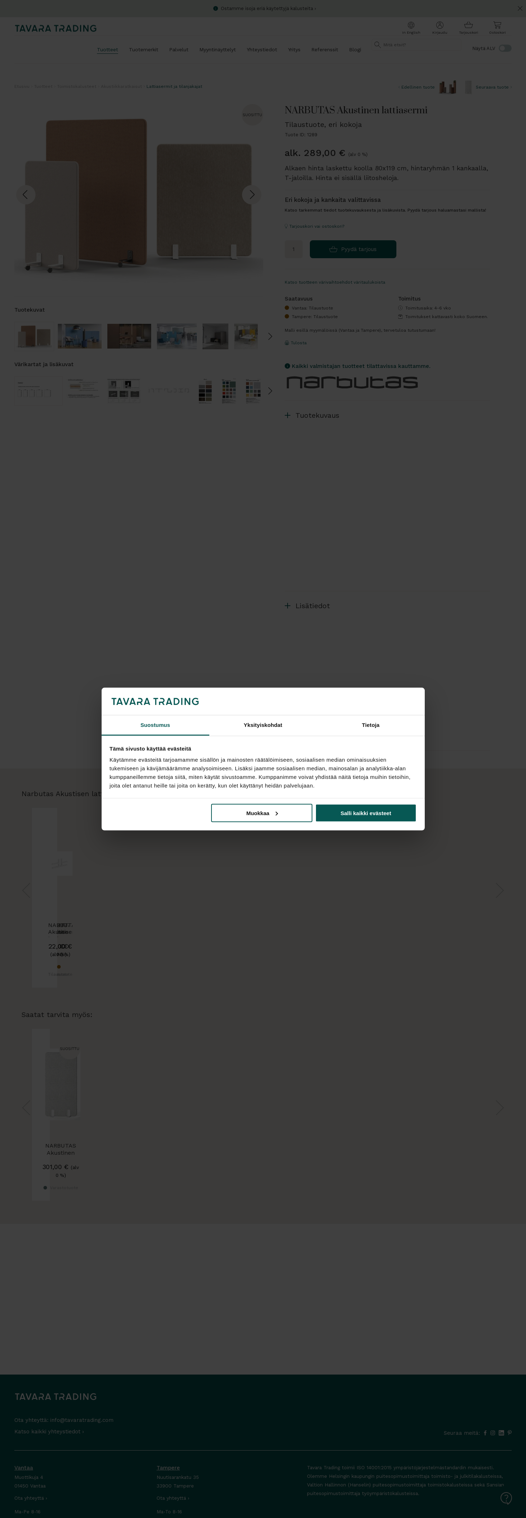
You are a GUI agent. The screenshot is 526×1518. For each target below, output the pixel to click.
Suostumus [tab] (155, 725)
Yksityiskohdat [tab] (263, 725)
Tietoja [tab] (371, 725)
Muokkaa (262, 813)
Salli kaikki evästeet (365, 813)
